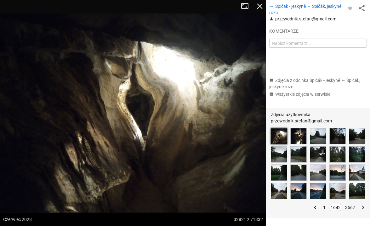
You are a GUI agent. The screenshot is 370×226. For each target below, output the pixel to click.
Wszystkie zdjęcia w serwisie (299, 94)
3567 (350, 207)
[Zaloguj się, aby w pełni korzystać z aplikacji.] (350, 8)
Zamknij (259, 6)
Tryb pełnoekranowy (247, 6)
